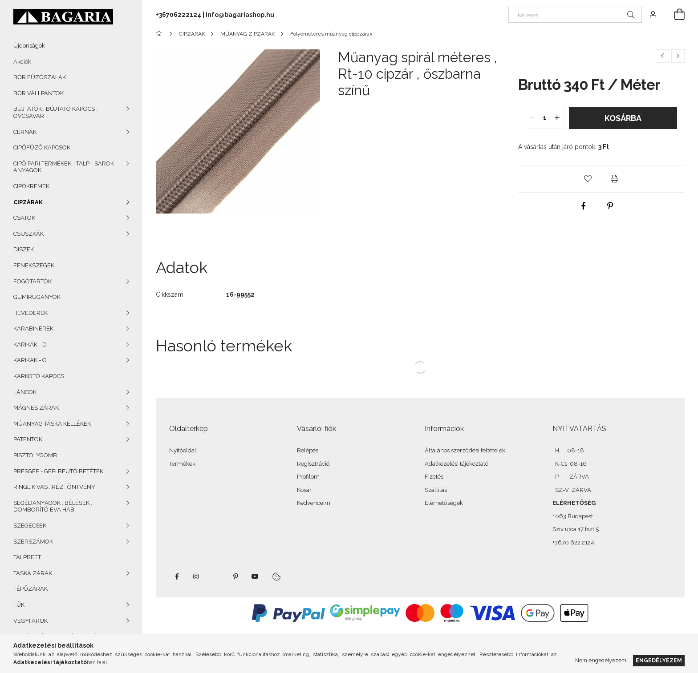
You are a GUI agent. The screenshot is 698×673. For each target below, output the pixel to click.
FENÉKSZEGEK (33, 265)
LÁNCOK (25, 392)
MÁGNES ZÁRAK (36, 407)
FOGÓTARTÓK (32, 281)
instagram (196, 576)
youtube (255, 576)
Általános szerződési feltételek (465, 450)
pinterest (235, 576)
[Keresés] (575, 15)
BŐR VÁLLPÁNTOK (38, 93)
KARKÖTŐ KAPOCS (38, 376)
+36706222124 (178, 14)
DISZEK (23, 249)
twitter (215, 576)
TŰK (18, 604)
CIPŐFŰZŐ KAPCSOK (41, 147)
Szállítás (436, 490)
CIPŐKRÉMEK (31, 186)
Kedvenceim (313, 503)
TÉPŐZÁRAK (30, 588)
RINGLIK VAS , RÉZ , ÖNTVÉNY (54, 487)
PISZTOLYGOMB (35, 455)
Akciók (22, 61)
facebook (176, 576)
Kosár (304, 490)
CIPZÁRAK (28, 202)
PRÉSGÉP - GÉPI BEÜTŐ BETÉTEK (58, 471)
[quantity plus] (557, 118)
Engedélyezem (659, 660)
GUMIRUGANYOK (37, 297)
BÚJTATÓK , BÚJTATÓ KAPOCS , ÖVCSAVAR (55, 112)
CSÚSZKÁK (28, 233)
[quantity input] (545, 118)
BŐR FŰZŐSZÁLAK (39, 77)
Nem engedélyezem (600, 660)
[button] (588, 178)
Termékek (182, 463)
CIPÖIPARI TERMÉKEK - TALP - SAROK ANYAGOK (63, 167)
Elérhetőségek (444, 503)
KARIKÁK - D (30, 344)
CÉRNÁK (25, 132)
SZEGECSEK (29, 525)
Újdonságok (29, 45)
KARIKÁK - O (30, 360)
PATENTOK (27, 439)
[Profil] (653, 15)
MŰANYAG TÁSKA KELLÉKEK (52, 423)
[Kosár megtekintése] (674, 15)
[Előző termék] (662, 56)
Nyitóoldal (182, 450)
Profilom (308, 476)
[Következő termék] (678, 56)
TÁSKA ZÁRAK (32, 573)
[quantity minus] (533, 118)
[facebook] (583, 206)
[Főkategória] (160, 34)
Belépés (307, 450)
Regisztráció (313, 463)
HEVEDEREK (30, 313)
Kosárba (623, 118)
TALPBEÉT (27, 557)
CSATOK (24, 217)
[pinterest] (610, 206)
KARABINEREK (33, 328)
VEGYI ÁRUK (30, 620)
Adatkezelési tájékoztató (456, 463)
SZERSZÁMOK (33, 541)
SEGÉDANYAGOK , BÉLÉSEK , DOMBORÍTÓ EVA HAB (52, 506)
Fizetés (434, 476)
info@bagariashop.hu (240, 14)
